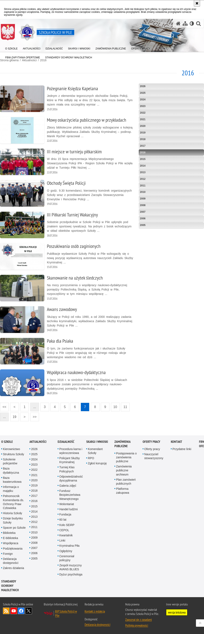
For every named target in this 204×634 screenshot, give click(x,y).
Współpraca (10, 543)
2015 (143, 158)
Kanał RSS (6, 611)
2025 (143, 92)
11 (125, 407)
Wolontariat (66, 504)
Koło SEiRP (66, 525)
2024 (143, 99)
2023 (143, 106)
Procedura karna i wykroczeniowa (70, 451)
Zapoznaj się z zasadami (138, 619)
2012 (143, 178)
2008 (143, 205)
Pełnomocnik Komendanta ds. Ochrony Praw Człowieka (13, 502)
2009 (143, 198)
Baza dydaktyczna (11, 470)
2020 (143, 126)
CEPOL (64, 530)
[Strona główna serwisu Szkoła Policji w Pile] (178, 23)
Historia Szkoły (12, 513)
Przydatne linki (181, 449)
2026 (143, 86)
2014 (143, 165)
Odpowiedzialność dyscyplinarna (71, 478)
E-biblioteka (10, 538)
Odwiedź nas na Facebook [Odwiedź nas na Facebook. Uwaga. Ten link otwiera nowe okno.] (21, 611)
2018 (143, 139)
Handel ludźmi (68, 509)
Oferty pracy (151, 441)
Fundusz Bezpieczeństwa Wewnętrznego (69, 494)
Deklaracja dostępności (10, 560)
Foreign (8, 553)
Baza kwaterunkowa (12, 479)
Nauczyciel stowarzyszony (153, 456)
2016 (143, 152)
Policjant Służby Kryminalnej (69, 460)
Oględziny (65, 551)
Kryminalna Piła (69, 546)
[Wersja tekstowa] (192, 23)
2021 (143, 119)
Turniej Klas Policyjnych (66, 469)
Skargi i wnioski (97, 441)
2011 (143, 185)
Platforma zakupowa (122, 490)
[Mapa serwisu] (185, 23)
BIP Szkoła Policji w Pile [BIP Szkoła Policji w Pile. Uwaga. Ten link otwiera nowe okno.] (66, 613)
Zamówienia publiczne (122, 443)
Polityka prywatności (136, 625)
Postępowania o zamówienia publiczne (126, 457)
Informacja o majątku (11, 488)
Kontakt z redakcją (95, 611)
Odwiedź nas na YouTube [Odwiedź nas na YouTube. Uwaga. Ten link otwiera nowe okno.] (13, 611)
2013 (143, 172)
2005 (143, 225)
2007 (143, 211)
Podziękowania (12, 548)
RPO (91, 458)
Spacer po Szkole (14, 527)
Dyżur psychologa (70, 574)
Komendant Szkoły (95, 451)
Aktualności (37, 441)
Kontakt (176, 441)
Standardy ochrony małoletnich (10, 585)
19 (14, 417)
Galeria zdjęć (67, 485)
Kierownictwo (11, 449)
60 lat (62, 519)
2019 (143, 132)
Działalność (66, 441)
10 (115, 407)
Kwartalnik (66, 535)
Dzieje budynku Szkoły (13, 520)
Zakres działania (13, 568)
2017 (143, 145)
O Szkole (7, 441)
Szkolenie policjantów (10, 461)
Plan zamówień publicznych (126, 481)
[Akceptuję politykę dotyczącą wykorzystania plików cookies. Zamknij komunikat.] (197, 3)
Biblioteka (9, 532)
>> (33, 416)
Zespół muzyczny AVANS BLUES (70, 567)
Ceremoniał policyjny (66, 558)
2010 (143, 192)
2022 (143, 112)
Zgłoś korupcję (97, 463)
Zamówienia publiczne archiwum (124, 470)
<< (3, 406)
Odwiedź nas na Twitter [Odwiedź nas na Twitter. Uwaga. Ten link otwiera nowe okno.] (28, 611)
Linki (62, 540)
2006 (143, 218)
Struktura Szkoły (13, 454)
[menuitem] (11, 47)
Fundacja (65, 514)
